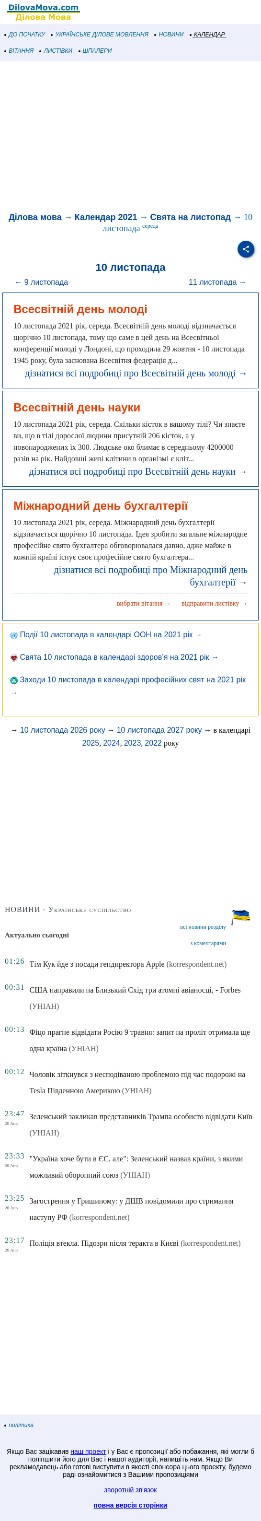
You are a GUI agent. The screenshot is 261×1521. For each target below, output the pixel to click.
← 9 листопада (41, 282)
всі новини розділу (203, 927)
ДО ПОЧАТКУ (24, 34)
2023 (132, 743)
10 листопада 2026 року (62, 730)
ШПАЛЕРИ (95, 50)
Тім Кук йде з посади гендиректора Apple (96, 964)
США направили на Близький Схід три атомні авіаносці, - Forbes (134, 990)
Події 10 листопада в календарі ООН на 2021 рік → (106, 635)
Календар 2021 (106, 217)
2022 (153, 743)
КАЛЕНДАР (208, 34)
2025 (91, 743)
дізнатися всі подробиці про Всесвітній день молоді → (136, 373)
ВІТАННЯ (19, 50)
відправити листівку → (215, 603)
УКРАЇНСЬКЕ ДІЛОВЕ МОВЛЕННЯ (100, 34)
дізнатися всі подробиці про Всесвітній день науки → (138, 471)
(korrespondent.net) (197, 964)
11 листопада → (218, 282)
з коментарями (208, 943)
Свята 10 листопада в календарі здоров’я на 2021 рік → (114, 657)
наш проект (88, 1451)
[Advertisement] (130, 138)
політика (19, 1425)
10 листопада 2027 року (159, 730)
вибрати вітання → (144, 603)
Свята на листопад (190, 217)
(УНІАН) (44, 1006)
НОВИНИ (169, 34)
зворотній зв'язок (130, 1490)
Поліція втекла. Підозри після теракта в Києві (103, 1243)
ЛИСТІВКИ (56, 50)
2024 (111, 743)
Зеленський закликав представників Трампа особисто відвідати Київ (140, 1116)
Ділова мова (35, 217)
